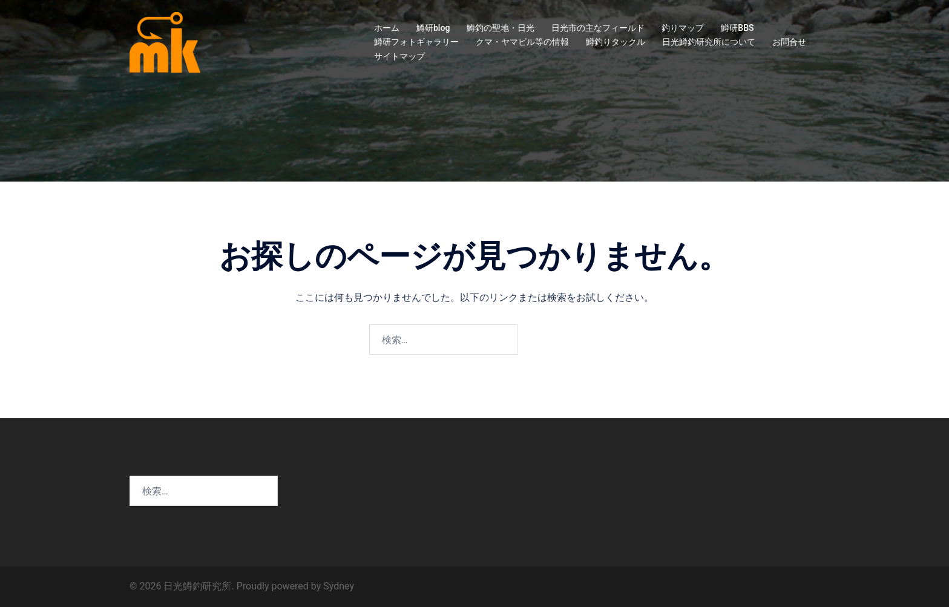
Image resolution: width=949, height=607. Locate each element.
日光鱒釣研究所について (708, 42)
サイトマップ (399, 56)
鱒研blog (433, 28)
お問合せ (789, 42)
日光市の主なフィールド (598, 28)
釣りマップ (683, 28)
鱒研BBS (737, 28)
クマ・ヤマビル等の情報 (522, 42)
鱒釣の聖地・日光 (500, 28)
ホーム (386, 28)
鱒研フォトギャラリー (416, 42)
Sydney (338, 586)
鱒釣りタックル (615, 42)
